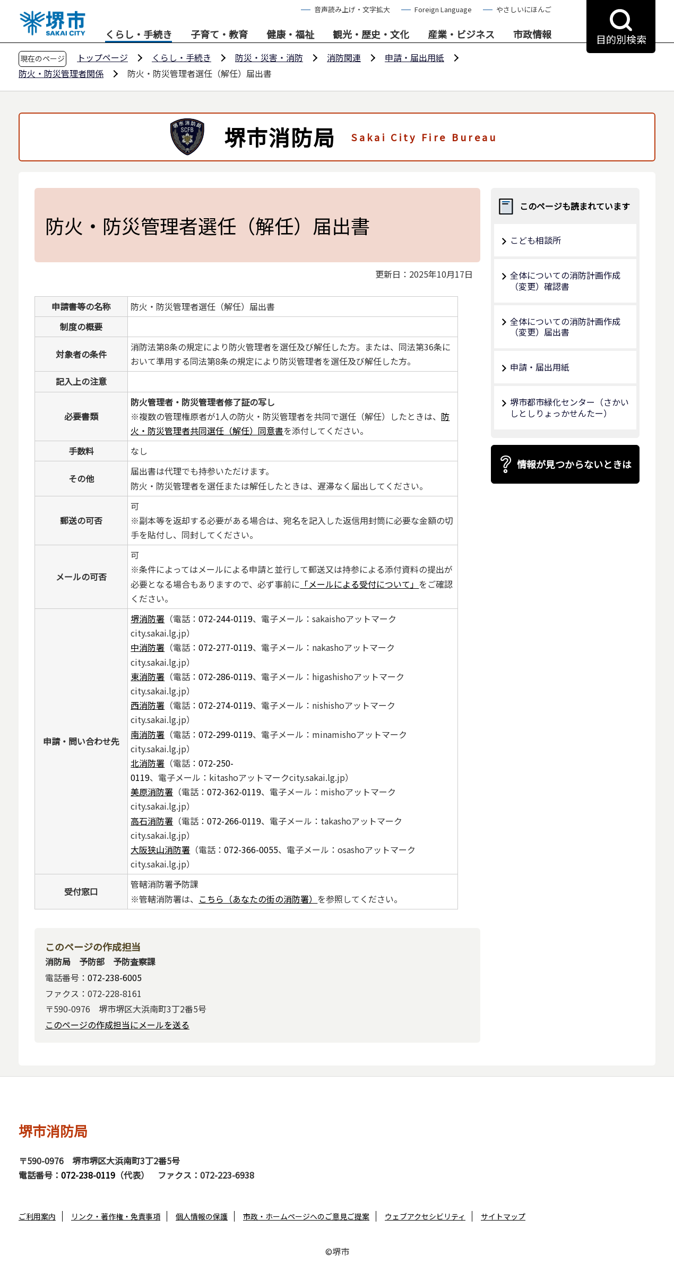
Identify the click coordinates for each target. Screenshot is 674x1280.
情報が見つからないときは (574, 464)
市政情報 (532, 34)
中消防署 (148, 647)
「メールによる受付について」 (359, 584)
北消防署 (148, 763)
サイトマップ (503, 1216)
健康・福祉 (290, 34)
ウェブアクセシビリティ (425, 1216)
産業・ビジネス (461, 34)
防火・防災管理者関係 (61, 73)
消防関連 (344, 57)
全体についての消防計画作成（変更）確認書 (565, 281)
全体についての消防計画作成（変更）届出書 (565, 327)
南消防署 (148, 734)
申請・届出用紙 (414, 57)
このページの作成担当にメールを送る (117, 1024)
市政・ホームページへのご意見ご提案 (306, 1216)
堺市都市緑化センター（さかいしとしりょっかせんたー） (569, 407)
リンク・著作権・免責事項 (115, 1216)
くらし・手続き (138, 34)
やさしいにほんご (523, 9)
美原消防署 (152, 791)
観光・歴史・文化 (371, 34)
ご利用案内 (37, 1216)
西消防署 (148, 705)
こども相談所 (535, 240)
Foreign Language (443, 9)
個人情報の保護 (202, 1216)
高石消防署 (152, 820)
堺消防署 (148, 618)
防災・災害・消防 (269, 57)
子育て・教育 (219, 34)
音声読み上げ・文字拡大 (352, 9)
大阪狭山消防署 (160, 849)
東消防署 (148, 676)
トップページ (102, 57)
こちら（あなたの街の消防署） (257, 898)
